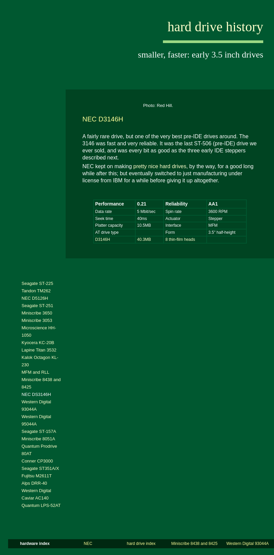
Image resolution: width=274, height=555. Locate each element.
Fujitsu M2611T (37, 475)
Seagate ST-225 (37, 283)
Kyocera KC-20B (38, 342)
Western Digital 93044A (247, 543)
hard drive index (141, 543)
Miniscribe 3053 (37, 320)
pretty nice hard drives (159, 166)
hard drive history (215, 26)
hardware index (34, 543)
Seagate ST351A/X (40, 468)
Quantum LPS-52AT (41, 505)
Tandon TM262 (36, 290)
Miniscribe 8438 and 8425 (194, 543)
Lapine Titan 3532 (39, 350)
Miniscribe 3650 (37, 313)
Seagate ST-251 (37, 305)
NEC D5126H (35, 298)
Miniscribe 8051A (38, 438)
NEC (88, 543)
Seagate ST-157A (39, 431)
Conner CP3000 (37, 461)
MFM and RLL (35, 372)
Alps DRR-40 (34, 483)
